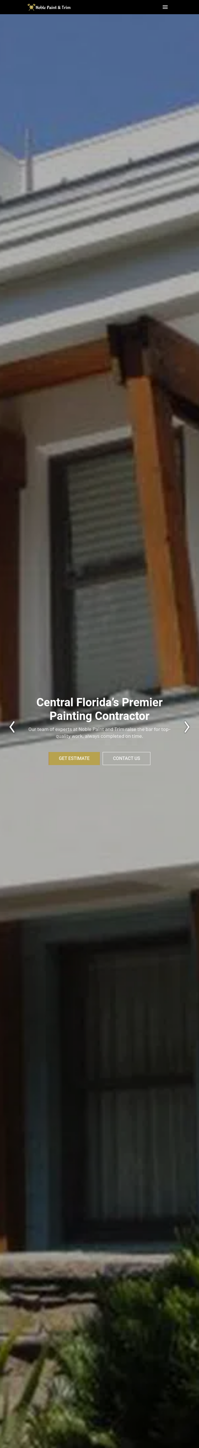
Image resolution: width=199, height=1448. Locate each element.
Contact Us (126, 758)
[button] (165, 7)
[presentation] (10, 727)
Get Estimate (74, 758)
